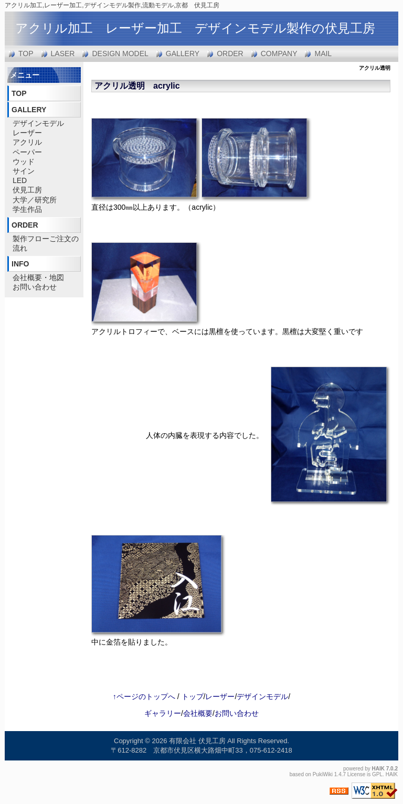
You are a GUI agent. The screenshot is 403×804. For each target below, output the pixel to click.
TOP (26, 53)
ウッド (24, 161)
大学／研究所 (35, 200)
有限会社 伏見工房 (197, 741)
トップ (193, 696)
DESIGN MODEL (120, 53)
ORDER (230, 53)
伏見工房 (27, 190)
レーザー (27, 132)
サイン (24, 171)
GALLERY (182, 53)
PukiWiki (323, 774)
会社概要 (198, 713)
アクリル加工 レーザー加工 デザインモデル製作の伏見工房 (195, 28)
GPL (377, 774)
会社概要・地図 (38, 277)
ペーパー (27, 152)
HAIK (378, 768)
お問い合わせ (35, 287)
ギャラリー (162, 713)
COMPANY (279, 53)
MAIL (323, 53)
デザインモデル (38, 123)
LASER (63, 53)
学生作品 (27, 209)
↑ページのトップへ (144, 696)
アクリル (27, 142)
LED (20, 180)
